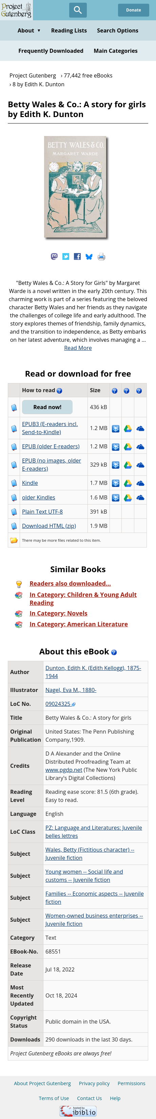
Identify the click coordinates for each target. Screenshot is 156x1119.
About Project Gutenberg (42, 1083)
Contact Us (89, 1098)
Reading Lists (69, 30)
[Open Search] (78, 10)
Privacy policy (94, 1083)
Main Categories (116, 50)
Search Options (117, 30)
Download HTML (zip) (49, 526)
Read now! (47, 407)
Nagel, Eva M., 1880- (70, 690)
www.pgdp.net (63, 770)
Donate (133, 10)
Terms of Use (54, 1098)
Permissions (131, 1083)
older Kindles (38, 497)
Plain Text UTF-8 (42, 511)
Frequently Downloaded (50, 50)
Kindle (30, 483)
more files (56, 540)
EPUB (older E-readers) (50, 446)
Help (115, 1098)
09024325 (60, 704)
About (29, 30)
